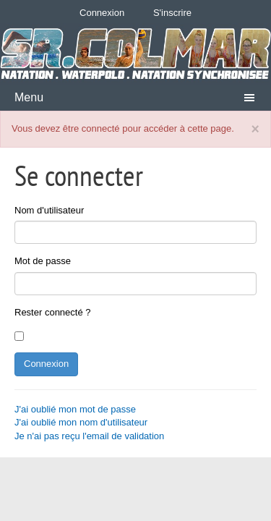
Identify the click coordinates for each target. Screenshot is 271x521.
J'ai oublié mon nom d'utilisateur (80, 422)
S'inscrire (172, 12)
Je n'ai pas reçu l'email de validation (89, 436)
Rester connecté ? (52, 312)
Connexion (101, 12)
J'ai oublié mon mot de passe (75, 409)
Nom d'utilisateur (49, 210)
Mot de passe (42, 260)
